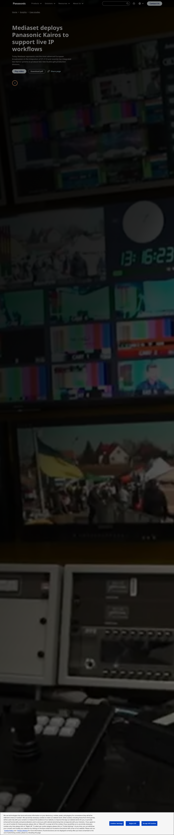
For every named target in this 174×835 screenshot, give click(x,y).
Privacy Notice (22, 831)
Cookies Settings (116, 823)
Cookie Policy (9, 831)
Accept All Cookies (149, 823)
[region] (87, 823)
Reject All (132, 823)
